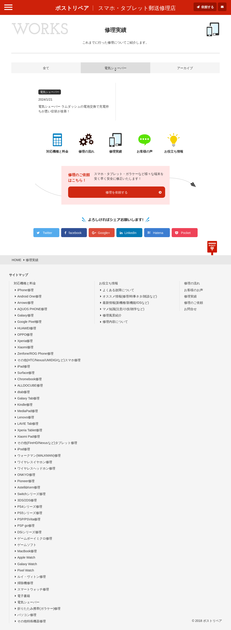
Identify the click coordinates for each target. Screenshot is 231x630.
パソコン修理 (26, 614)
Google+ (104, 232)
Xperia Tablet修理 (29, 430)
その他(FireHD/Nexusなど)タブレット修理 (47, 442)
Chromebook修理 (29, 379)
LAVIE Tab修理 (27, 423)
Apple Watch (26, 557)
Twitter (47, 232)
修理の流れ (192, 283)
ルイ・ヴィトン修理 (31, 576)
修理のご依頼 (193, 302)
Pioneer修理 (26, 481)
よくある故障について (118, 290)
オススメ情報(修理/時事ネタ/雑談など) (130, 296)
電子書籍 (23, 595)
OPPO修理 (25, 334)
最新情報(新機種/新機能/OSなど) (126, 302)
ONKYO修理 (26, 474)
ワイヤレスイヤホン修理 (34, 462)
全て (46, 68)
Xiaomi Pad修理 (28, 436)
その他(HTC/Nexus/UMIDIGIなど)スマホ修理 (49, 360)
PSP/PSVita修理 (28, 519)
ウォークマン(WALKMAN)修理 (39, 455)
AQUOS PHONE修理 (32, 309)
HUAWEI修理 (26, 328)
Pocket (186, 232)
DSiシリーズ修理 (29, 532)
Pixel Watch (25, 570)
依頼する (207, 7)
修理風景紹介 (112, 315)
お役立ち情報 (108, 283)
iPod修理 (23, 449)
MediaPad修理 (27, 411)
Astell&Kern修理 (28, 487)
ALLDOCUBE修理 (30, 385)
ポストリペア (72, 8)
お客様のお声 (193, 290)
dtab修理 (23, 392)
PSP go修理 (26, 525)
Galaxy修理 (25, 315)
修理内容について (115, 321)
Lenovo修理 (25, 417)
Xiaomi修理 (25, 347)
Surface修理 (26, 372)
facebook (75, 232)
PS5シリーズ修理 (29, 512)
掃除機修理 (25, 583)
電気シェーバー (28, 602)
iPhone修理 (25, 290)
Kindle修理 (24, 404)
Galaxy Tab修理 (28, 398)
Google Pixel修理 (29, 321)
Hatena (158, 232)
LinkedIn (130, 232)
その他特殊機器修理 (31, 621)
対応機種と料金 (25, 283)
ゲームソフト (26, 544)
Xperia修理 (25, 340)
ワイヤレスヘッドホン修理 (36, 468)
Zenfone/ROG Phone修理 (35, 353)
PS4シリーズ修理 (29, 506)
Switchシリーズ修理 (31, 494)
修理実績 (190, 296)
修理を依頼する (117, 192)
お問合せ (190, 309)
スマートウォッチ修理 (33, 589)
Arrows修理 (25, 302)
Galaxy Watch (27, 564)
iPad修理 (23, 366)
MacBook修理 (27, 551)
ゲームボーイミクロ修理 (34, 538)
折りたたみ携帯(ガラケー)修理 (38, 608)
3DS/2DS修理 (27, 500)
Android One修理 (29, 296)
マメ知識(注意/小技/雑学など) (123, 309)
